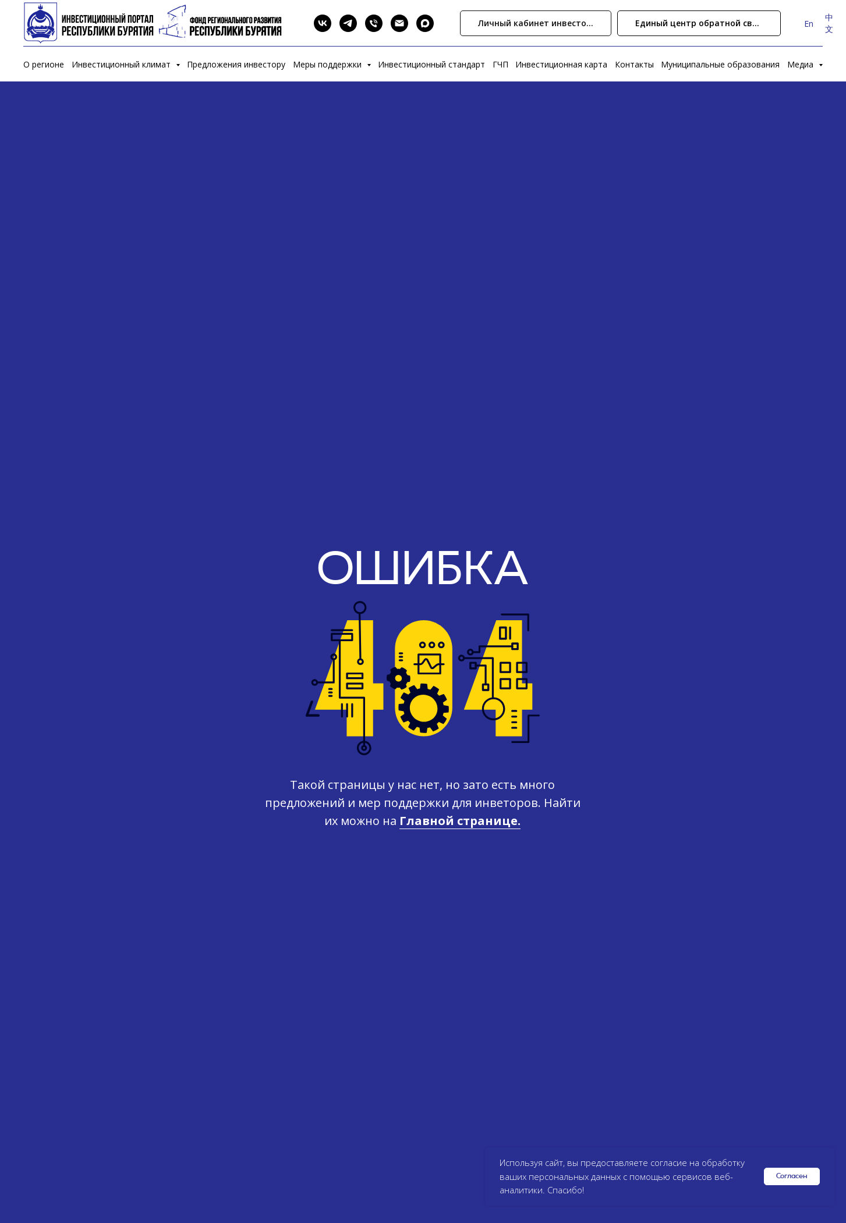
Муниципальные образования (720, 64)
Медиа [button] (801, 64)
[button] (699, 23)
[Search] (297, 23)
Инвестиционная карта (561, 64)
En (808, 23)
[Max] (425, 23)
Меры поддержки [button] (328, 64)
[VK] (322, 23)
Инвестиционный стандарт (431, 64)
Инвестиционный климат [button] (122, 64)
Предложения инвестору (236, 64)
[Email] (399, 23)
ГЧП (500, 64)
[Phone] (374, 23)
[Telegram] (348, 23)
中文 (829, 23)
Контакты (634, 64)
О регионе (43, 64)
